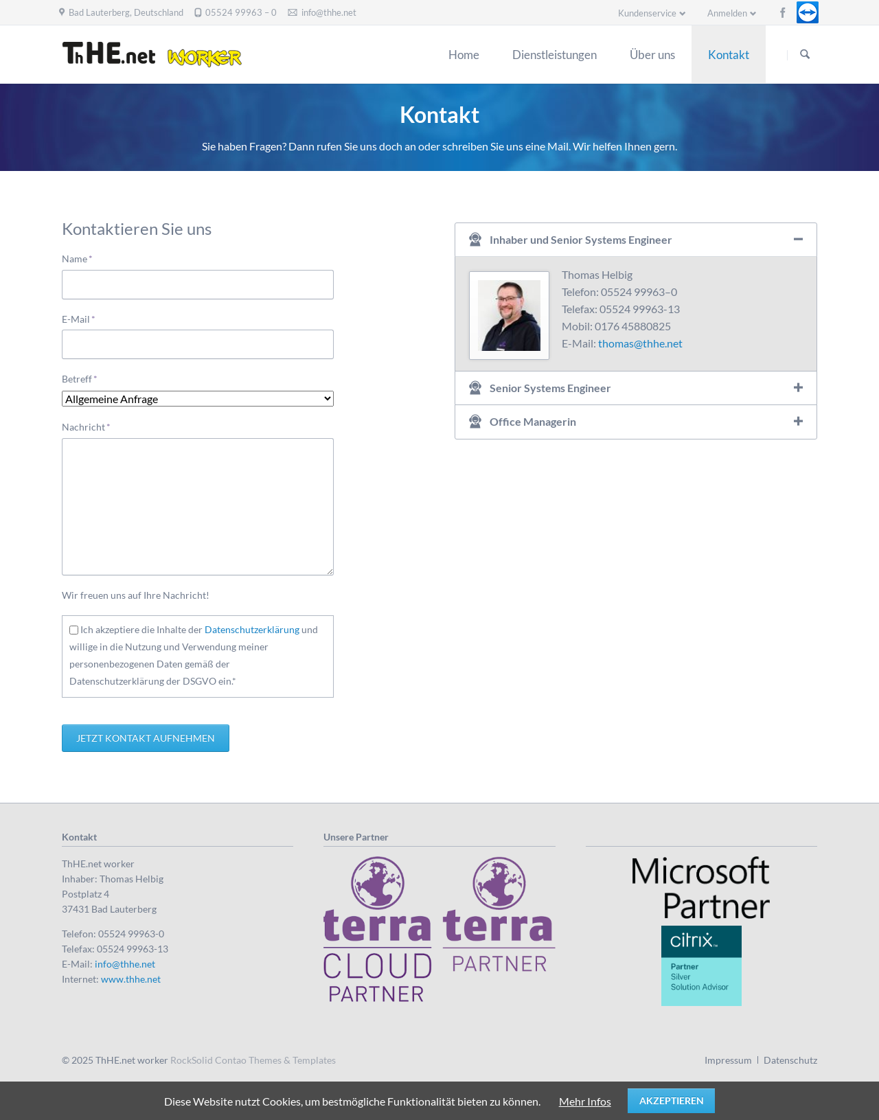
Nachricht (86, 426)
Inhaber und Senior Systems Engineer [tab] (581, 239)
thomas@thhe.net (640, 343)
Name (84, 257)
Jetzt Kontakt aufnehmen (145, 738)
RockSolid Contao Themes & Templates (253, 1060)
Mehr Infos (585, 1101)
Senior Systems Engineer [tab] (550, 387)
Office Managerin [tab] (533, 421)
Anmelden (727, 13)
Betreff (84, 378)
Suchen (805, 55)
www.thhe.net (131, 979)
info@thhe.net (125, 964)
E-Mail (84, 318)
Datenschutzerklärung (252, 629)
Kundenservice (647, 13)
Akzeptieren (671, 1100)
